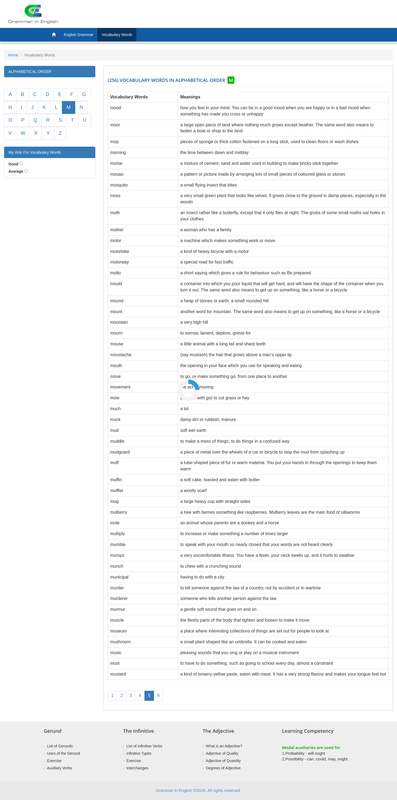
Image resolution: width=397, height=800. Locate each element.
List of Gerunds (60, 746)
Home (13, 55)
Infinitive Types (139, 753)
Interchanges (138, 768)
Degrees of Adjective (223, 768)
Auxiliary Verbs (59, 768)
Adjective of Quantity (223, 761)
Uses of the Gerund (63, 753)
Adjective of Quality (222, 753)
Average (15, 171)
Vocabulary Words (117, 35)
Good (13, 164)
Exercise (54, 761)
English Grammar (78, 35)
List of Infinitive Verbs (144, 746)
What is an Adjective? (224, 746)
